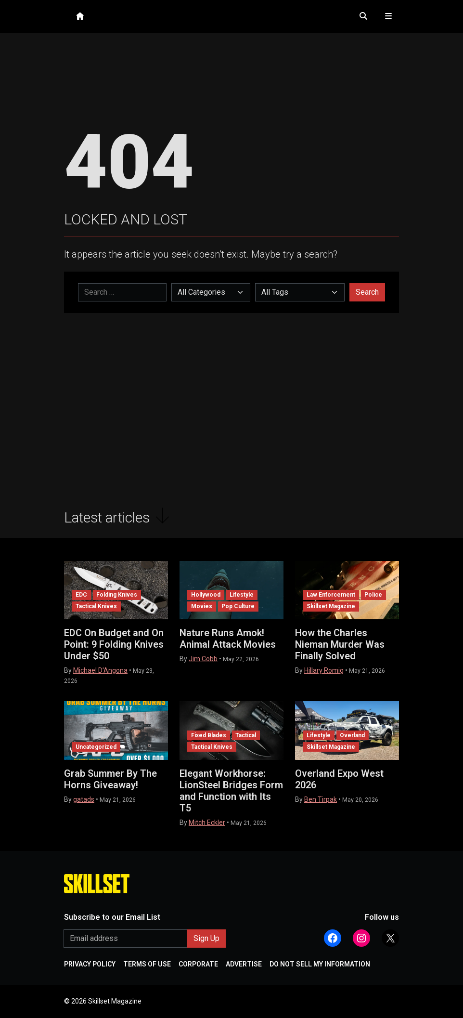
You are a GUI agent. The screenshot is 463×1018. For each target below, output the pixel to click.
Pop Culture (238, 606)
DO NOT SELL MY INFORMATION (320, 964)
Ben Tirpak (320, 799)
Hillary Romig (324, 670)
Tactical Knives (96, 606)
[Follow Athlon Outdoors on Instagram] (361, 938)
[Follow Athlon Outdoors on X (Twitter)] (390, 938)
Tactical (245, 735)
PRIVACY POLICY (90, 964)
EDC (81, 594)
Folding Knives (116, 594)
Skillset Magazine (331, 606)
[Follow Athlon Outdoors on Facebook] (332, 938)
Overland (352, 735)
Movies (201, 606)
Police (373, 594)
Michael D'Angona (100, 670)
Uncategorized (96, 747)
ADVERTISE (244, 964)
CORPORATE (198, 964)
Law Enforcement (331, 594)
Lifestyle (242, 594)
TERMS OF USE (147, 964)
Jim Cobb (203, 659)
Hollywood (205, 594)
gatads (83, 799)
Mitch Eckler (207, 822)
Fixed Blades (208, 735)
